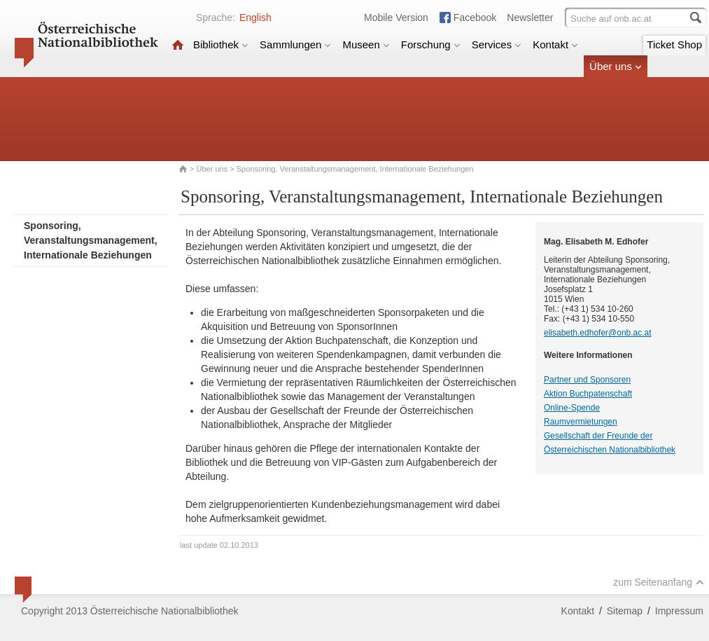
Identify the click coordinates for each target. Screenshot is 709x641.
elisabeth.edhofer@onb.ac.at (598, 333)
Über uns (615, 66)
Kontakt (555, 44)
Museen (365, 44)
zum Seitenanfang (658, 582)
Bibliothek (220, 44)
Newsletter (530, 17)
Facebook (475, 17)
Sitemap (625, 610)
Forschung (431, 44)
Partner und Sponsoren (587, 380)
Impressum (679, 610)
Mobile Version (396, 17)
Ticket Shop (674, 44)
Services (497, 44)
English (255, 17)
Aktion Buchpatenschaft (588, 394)
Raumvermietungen (580, 422)
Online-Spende (572, 408)
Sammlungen (295, 44)
